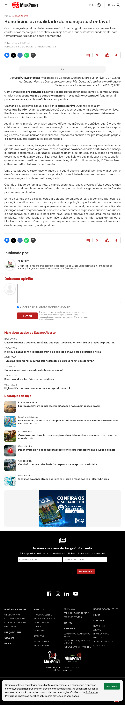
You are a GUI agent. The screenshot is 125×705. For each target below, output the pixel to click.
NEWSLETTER (99, 626)
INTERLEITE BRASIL (42, 646)
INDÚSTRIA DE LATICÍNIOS (45, 619)
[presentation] (52, 571)
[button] (18, 609)
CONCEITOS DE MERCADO (15, 623)
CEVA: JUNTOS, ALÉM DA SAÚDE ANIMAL (77, 635)
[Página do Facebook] (49, 594)
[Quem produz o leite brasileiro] (62, 508)
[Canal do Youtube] (75, 593)
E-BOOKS (38, 627)
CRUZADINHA (40, 631)
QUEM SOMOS (99, 646)
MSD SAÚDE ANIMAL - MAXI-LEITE (77, 647)
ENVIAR (27, 315)
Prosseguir (112, 686)
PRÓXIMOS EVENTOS (73, 617)
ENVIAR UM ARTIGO (101, 634)
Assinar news (86, 571)
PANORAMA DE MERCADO (15, 619)
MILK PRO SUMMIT (41, 642)
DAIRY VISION (69, 609)
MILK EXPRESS (10, 627)
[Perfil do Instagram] (58, 594)
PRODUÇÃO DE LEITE (43, 615)
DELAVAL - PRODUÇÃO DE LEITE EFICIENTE (77, 641)
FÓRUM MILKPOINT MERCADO (76, 613)
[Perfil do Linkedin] (66, 594)
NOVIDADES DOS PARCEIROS (105, 609)
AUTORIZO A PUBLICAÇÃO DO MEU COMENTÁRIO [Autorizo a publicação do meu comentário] (44, 307)
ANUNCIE (97, 630)
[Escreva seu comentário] (69, 302)
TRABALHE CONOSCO (103, 642)
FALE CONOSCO (100, 638)
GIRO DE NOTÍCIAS (12, 615)
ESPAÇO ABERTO (41, 623)
